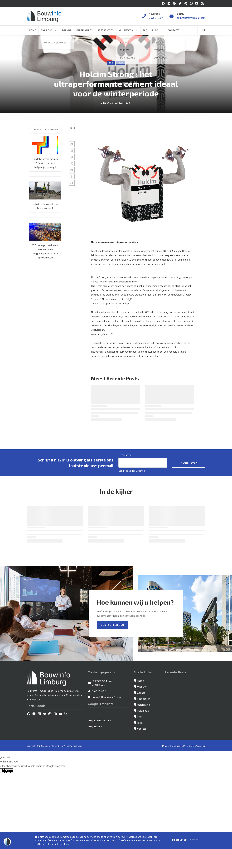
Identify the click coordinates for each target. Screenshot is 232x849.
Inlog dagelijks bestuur (100, 720)
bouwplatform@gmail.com (191, 17)
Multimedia (143, 710)
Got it (194, 840)
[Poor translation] (9, 770)
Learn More (179, 840)
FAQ (139, 716)
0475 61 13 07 (156, 17)
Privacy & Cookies (171, 745)
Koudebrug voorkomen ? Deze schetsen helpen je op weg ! (45, 163)
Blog (139, 722)
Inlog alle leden (95, 726)
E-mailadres (124, 454)
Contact (141, 728)
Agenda (141, 692)
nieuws (120, 63)
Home (111, 63)
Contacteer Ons (112, 624)
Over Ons (142, 686)
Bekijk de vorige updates (131, 470)
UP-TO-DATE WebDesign (193, 745)
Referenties (143, 704)
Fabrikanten (143, 698)
